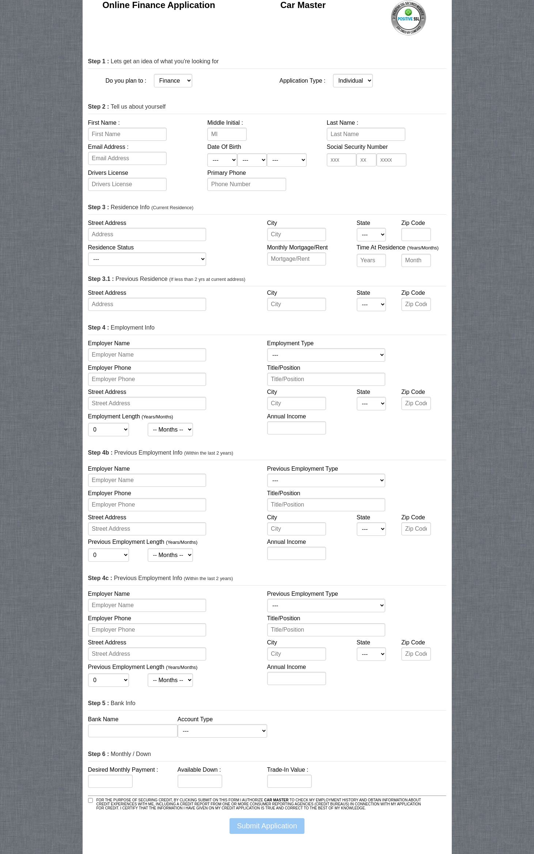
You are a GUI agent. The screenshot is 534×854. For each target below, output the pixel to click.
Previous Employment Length (143, 542)
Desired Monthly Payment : (123, 770)
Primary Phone (226, 173)
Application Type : (302, 81)
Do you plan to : (125, 81)
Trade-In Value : (287, 770)
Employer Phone (109, 368)
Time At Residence (398, 247)
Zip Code (413, 223)
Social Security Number (357, 147)
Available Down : (199, 770)
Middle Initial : (225, 123)
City (272, 223)
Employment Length (130, 416)
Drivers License (108, 173)
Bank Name (103, 719)
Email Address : (108, 147)
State (363, 223)
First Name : (104, 123)
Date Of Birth (224, 147)
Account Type (195, 719)
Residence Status (111, 247)
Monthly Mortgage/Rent (297, 247)
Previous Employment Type (302, 469)
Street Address (107, 223)
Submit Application (267, 826)
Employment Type (290, 343)
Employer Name (109, 343)
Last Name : (342, 123)
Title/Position (283, 368)
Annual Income (286, 416)
